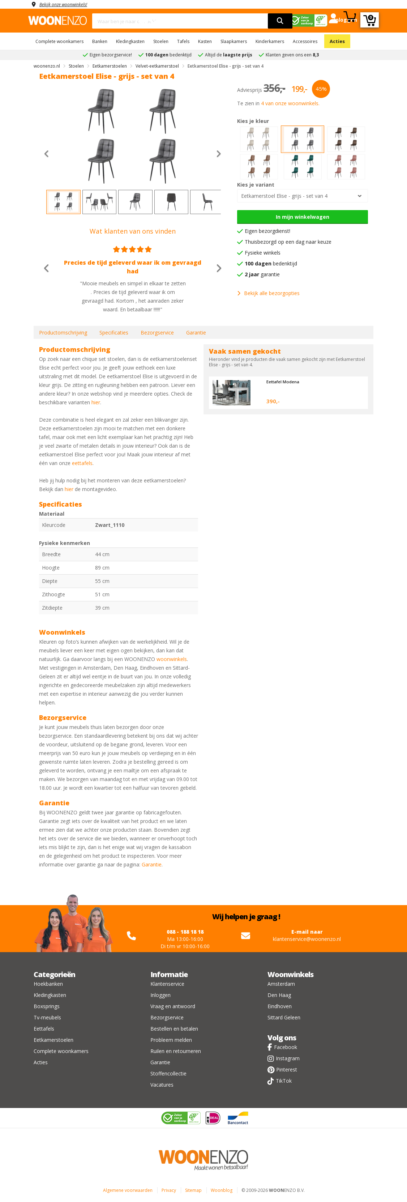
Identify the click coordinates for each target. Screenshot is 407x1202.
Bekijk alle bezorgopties (268, 293)
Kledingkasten (130, 41)
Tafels (183, 41)
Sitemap (193, 1190)
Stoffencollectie (168, 1073)
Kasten (205, 41)
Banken (99, 41)
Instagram (288, 1058)
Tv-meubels (47, 1017)
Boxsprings (47, 1006)
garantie (262, 274)
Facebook (285, 1047)
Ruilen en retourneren (175, 1051)
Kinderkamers (270, 41)
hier (95, 402)
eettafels (82, 463)
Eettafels (44, 1028)
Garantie (196, 332)
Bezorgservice (157, 332)
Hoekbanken (48, 983)
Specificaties (113, 332)
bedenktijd (271, 263)
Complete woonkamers (59, 41)
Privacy (169, 1190)
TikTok (284, 1080)
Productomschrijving (63, 332)
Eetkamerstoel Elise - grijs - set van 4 (284, 195)
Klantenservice (167, 983)
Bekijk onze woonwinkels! (68, 4)
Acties (337, 41)
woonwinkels (172, 659)
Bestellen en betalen (174, 1028)
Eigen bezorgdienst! (267, 230)
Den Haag (279, 995)
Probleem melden (171, 1039)
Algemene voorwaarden (128, 1190)
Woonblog (221, 1190)
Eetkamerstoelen (53, 1039)
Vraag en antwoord (172, 1006)
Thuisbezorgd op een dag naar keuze (288, 241)
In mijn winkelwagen (302, 216)
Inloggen (160, 995)
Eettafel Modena (285, 381)
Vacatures (161, 1084)
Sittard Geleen (283, 1017)
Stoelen (160, 41)
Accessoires (305, 41)
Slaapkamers (233, 41)
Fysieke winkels (262, 252)
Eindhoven (279, 1006)
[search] (280, 21)
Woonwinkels (290, 974)
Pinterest (286, 1069)
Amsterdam (281, 983)
